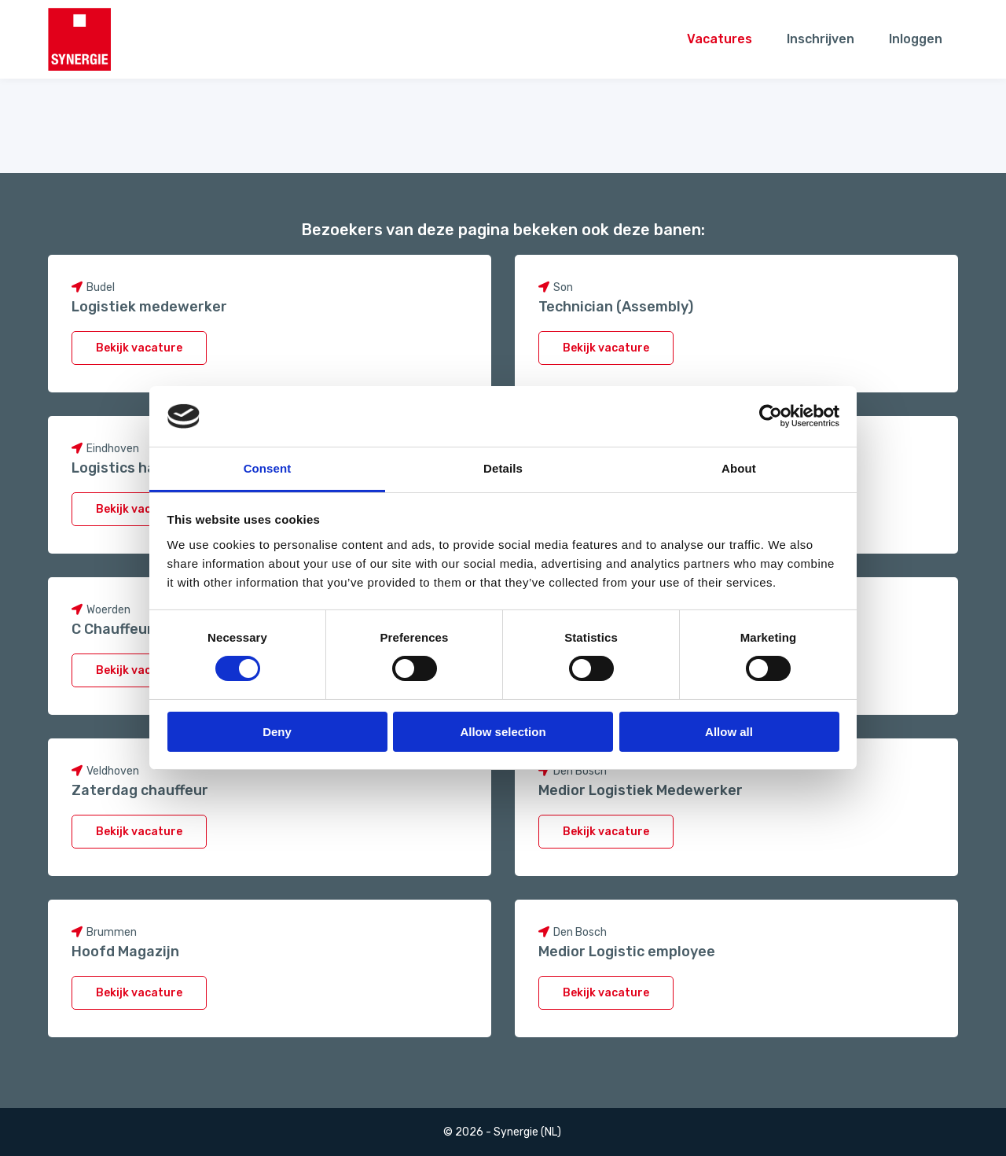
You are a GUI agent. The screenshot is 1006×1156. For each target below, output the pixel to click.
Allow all (729, 731)
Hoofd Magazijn (125, 951)
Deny (277, 731)
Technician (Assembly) (615, 306)
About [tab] (738, 468)
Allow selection (502, 731)
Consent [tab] (268, 468)
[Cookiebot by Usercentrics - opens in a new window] (770, 416)
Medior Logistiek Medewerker (640, 790)
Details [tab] (503, 468)
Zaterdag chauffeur (140, 790)
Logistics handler (132, 468)
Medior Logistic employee (626, 951)
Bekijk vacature (139, 348)
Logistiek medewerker (149, 306)
